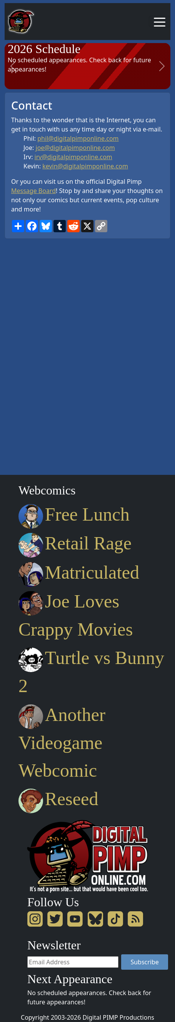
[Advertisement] (35, 354)
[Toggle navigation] (159, 21)
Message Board (33, 190)
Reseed (58, 799)
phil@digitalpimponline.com (77, 138)
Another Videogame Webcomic (61, 742)
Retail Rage (75, 543)
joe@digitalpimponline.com (75, 147)
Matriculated (78, 572)
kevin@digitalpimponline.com (85, 166)
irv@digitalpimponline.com (73, 157)
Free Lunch (74, 514)
